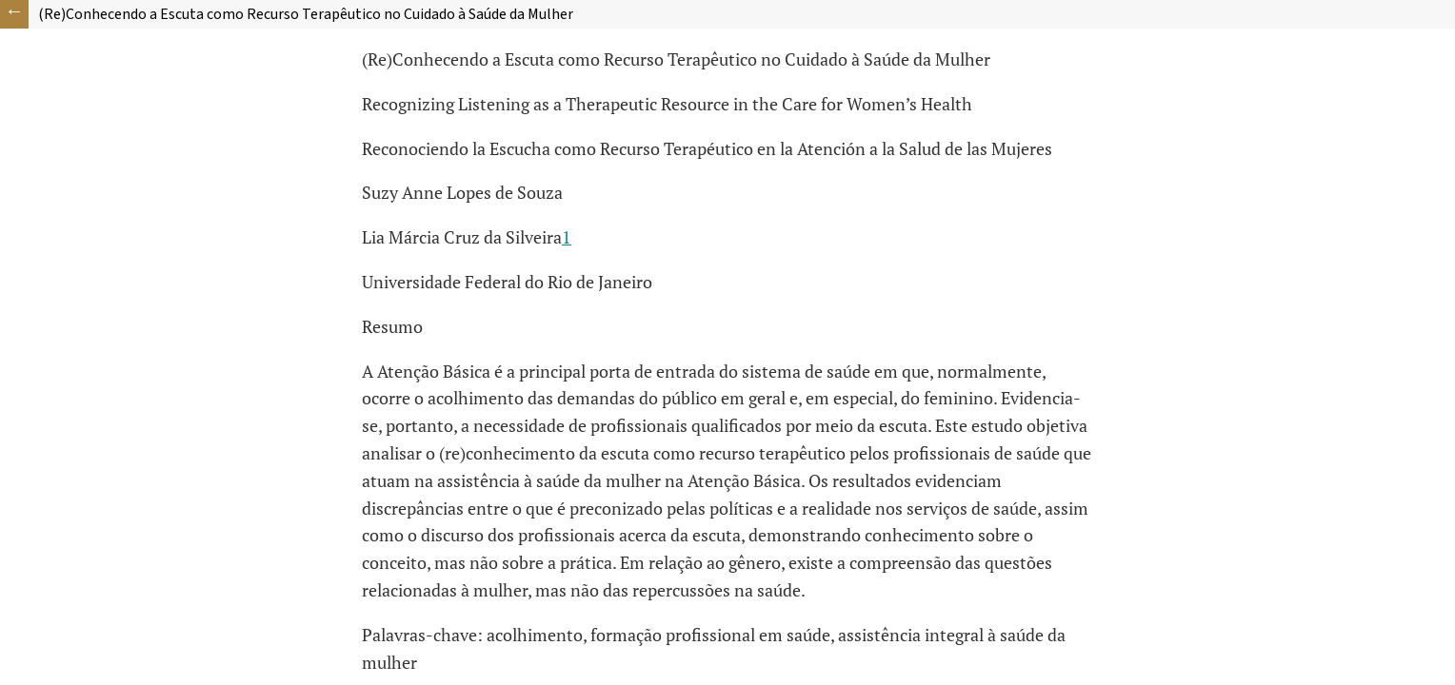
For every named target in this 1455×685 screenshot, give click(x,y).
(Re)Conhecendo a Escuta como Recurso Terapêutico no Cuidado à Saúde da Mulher (305, 14)
